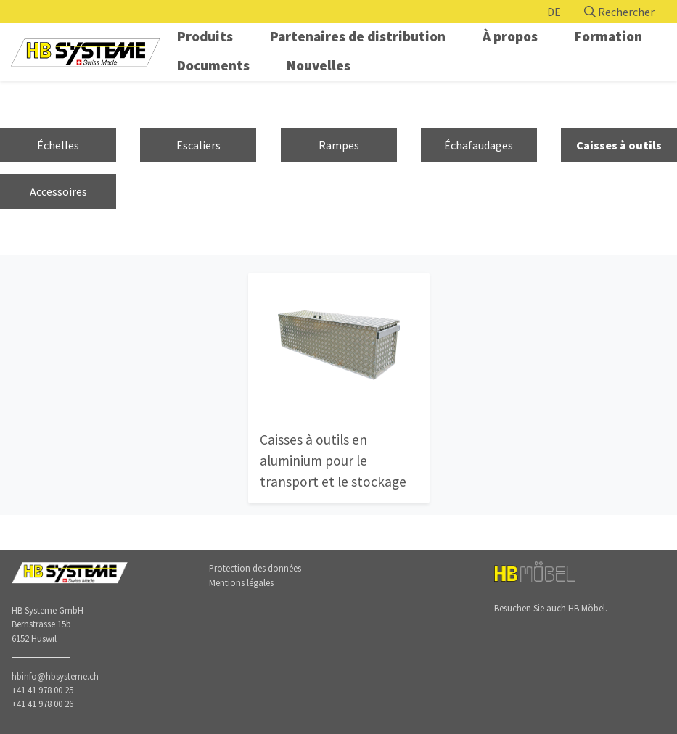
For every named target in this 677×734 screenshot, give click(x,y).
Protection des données (255, 568)
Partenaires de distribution (358, 36)
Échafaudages (478, 145)
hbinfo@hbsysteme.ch (55, 676)
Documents (213, 65)
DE (554, 11)
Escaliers (198, 145)
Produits (205, 36)
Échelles (58, 145)
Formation (608, 36)
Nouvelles (318, 65)
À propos (510, 36)
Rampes (339, 145)
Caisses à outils (619, 145)
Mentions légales (241, 582)
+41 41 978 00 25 (42, 690)
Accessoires (58, 191)
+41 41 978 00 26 (42, 703)
